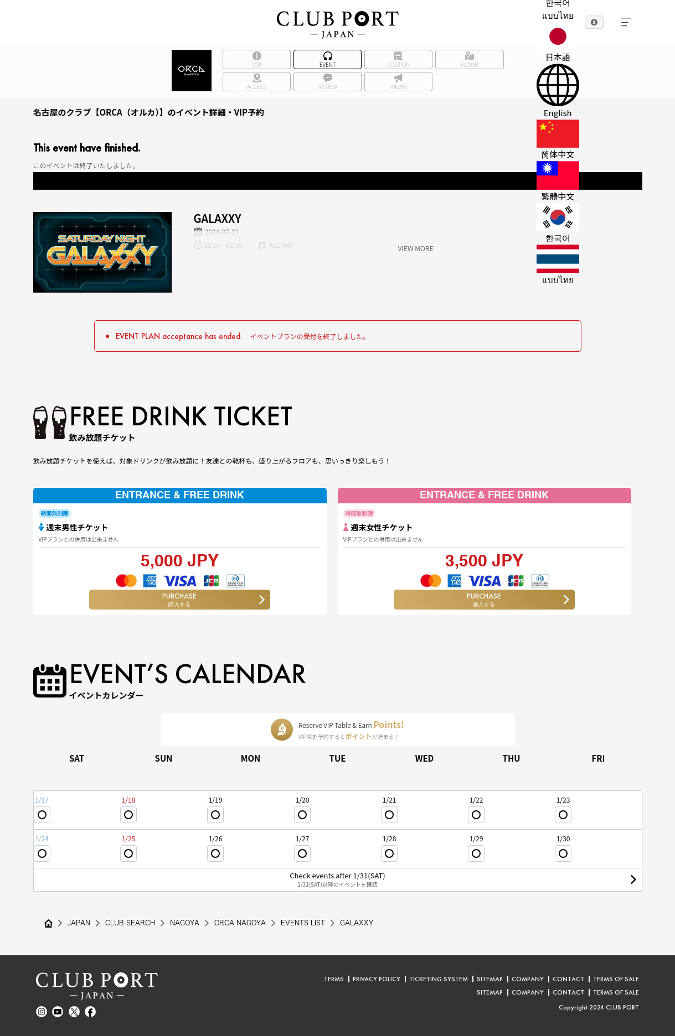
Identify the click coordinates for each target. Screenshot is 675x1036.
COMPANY (528, 979)
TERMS (334, 979)
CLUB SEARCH (130, 923)
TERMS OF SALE (616, 979)
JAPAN (79, 923)
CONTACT (568, 979)
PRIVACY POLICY (376, 979)
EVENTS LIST (304, 923)
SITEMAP (490, 979)
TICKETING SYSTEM (438, 979)
